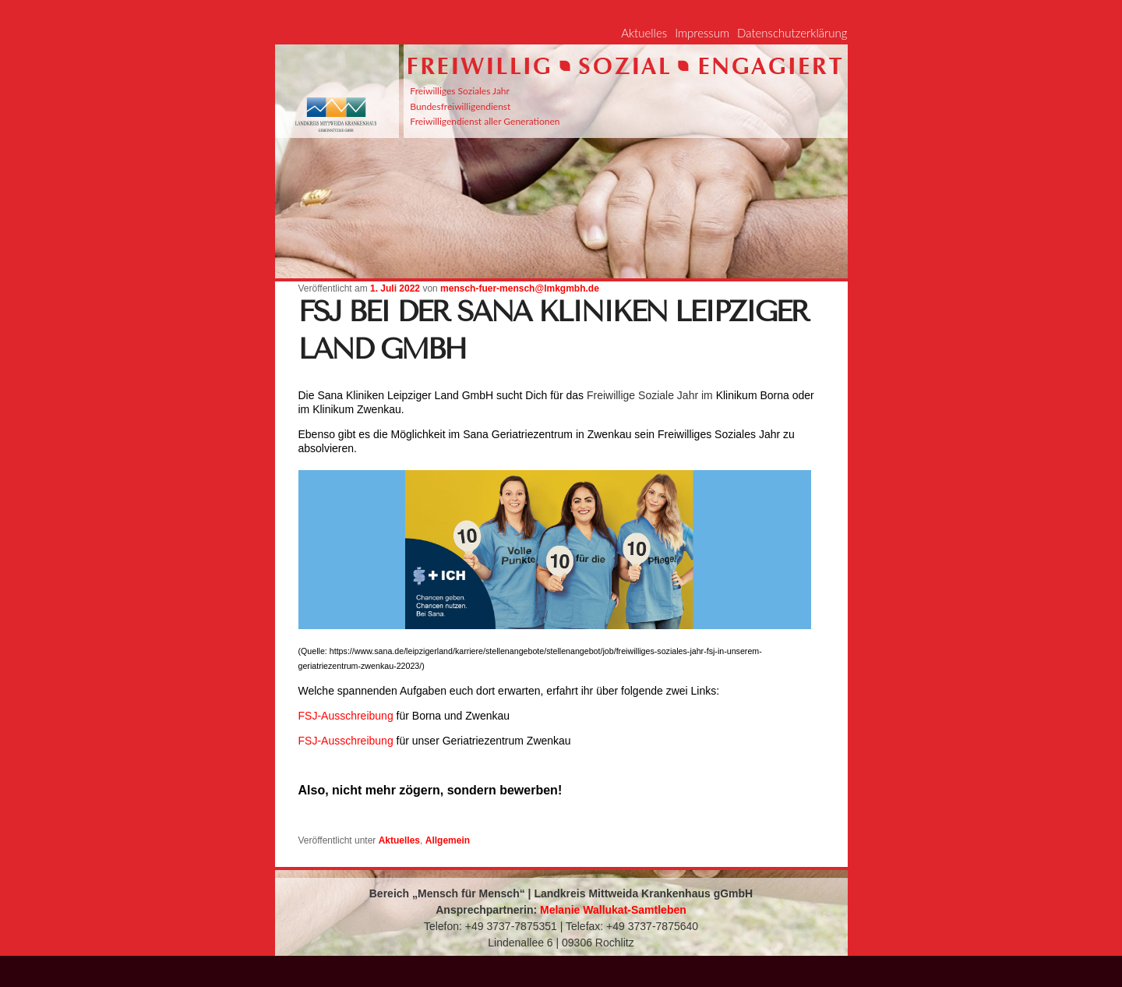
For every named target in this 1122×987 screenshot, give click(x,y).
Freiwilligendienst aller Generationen (484, 121)
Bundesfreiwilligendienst (460, 106)
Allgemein (447, 840)
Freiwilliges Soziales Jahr (460, 91)
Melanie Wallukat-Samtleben (613, 910)
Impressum (702, 33)
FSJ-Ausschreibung (345, 715)
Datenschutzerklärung (792, 33)
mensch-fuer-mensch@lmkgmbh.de (519, 288)
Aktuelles (644, 33)
